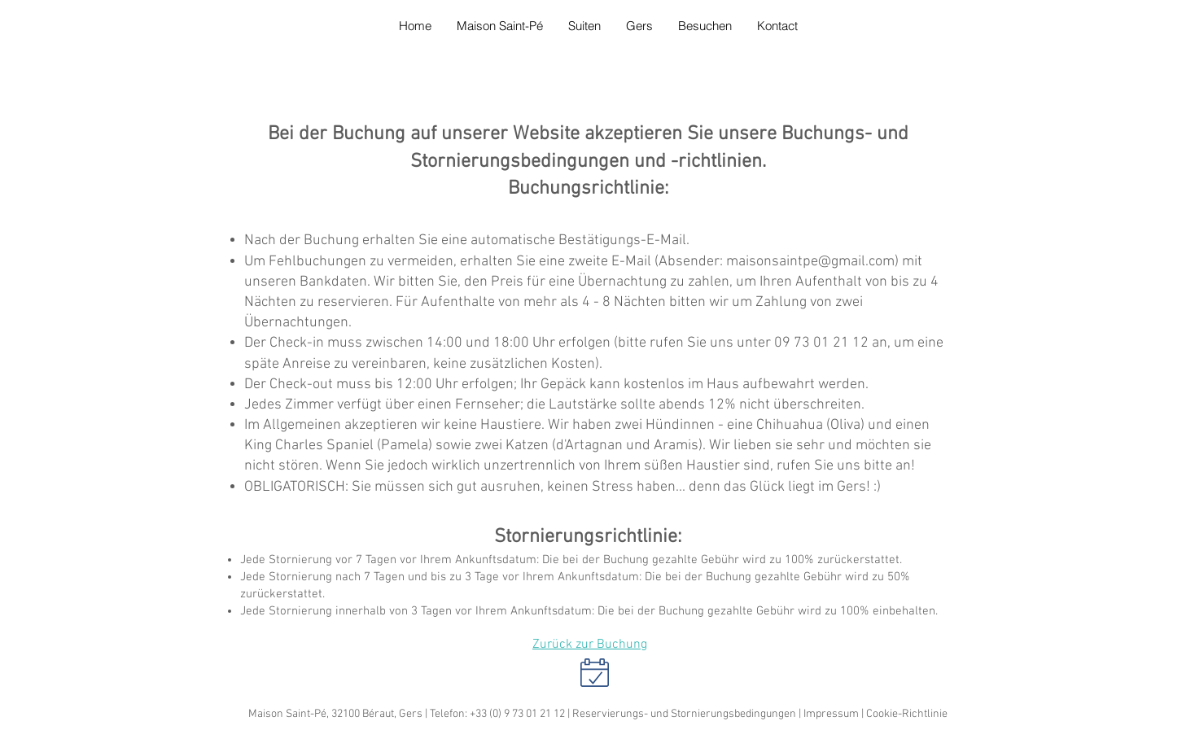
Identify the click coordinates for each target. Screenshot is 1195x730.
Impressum (831, 714)
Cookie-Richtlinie (907, 714)
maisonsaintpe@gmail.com (810, 261)
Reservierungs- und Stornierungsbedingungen (684, 714)
